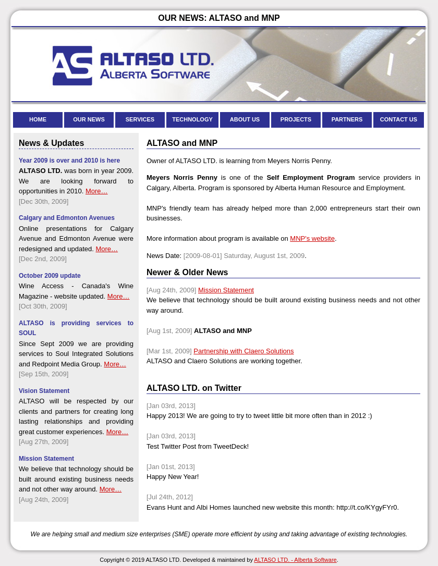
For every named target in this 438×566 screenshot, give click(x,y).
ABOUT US (245, 119)
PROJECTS (296, 119)
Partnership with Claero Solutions (243, 351)
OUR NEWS (89, 119)
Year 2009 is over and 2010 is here (69, 160)
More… (97, 191)
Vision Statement (44, 391)
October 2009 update (50, 275)
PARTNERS (347, 119)
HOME (37, 119)
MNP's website (312, 238)
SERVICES (140, 119)
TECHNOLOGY (192, 119)
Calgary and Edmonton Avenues (67, 218)
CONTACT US (398, 119)
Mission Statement (226, 290)
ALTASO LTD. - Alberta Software (295, 560)
